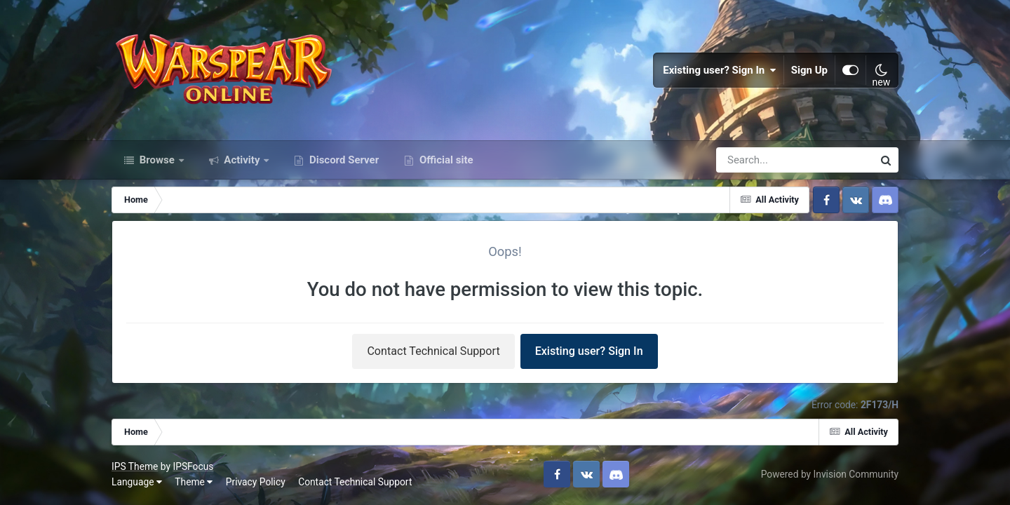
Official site (445, 160)
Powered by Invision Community (829, 474)
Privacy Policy (255, 481)
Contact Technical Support (433, 351)
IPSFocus (193, 466)
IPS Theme (135, 466)
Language (137, 481)
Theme (194, 481)
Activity (242, 160)
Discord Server (343, 160)
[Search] (754, 160)
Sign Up (809, 70)
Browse (157, 160)
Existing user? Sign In (719, 70)
